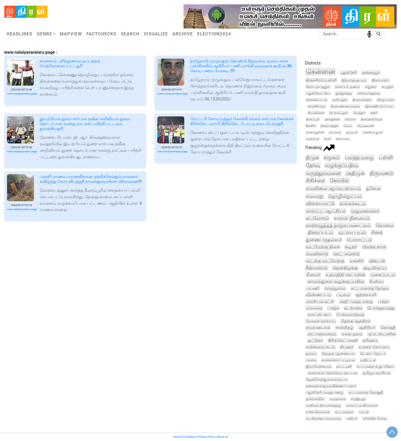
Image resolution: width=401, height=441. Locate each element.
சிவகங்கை (316, 113)
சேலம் (348, 126)
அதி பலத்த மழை (356, 301)
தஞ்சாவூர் (371, 72)
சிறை (377, 232)
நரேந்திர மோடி (375, 418)
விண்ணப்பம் (318, 294)
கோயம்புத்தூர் (318, 87)
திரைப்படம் (320, 232)
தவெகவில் (315, 399)
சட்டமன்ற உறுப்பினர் (375, 366)
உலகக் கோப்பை (374, 347)
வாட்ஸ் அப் (319, 314)
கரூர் (374, 113)
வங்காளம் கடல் (320, 347)
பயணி (312, 288)
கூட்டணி (344, 366)
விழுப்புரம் (386, 100)
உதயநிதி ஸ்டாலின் (345, 274)
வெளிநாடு (317, 254)
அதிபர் (352, 418)
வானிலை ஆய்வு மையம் (333, 188)
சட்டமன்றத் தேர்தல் (370, 288)
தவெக (373, 188)
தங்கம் (311, 353)
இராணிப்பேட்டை (379, 106)
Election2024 (214, 33)
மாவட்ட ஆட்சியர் (326, 211)
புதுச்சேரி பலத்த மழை (325, 392)
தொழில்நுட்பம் (345, 196)
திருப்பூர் (313, 119)
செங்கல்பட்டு (316, 100)
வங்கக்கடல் (352, 203)
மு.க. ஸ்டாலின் (382, 334)
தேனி (327, 139)
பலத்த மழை (359, 157)
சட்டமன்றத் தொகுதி (365, 392)
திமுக (312, 157)
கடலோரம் (317, 218)
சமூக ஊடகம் (318, 327)
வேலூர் (359, 113)
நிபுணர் (347, 347)
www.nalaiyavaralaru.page (22, 93)
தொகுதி (387, 327)
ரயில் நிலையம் (318, 412)
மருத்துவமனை (323, 173)
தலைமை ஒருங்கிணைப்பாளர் (331, 386)
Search (130, 33)
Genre (44, 33)
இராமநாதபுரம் (354, 80)
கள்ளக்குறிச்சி (315, 132)
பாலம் (311, 360)
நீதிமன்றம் (317, 268)
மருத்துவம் (335, 288)
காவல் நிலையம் (352, 218)
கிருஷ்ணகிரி (365, 126)
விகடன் (377, 261)
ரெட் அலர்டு (346, 254)
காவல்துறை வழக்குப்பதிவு (336, 281)
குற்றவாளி (366, 294)
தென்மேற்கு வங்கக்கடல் (327, 379)
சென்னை (320, 72)
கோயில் (339, 181)
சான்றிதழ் (344, 327)
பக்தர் (383, 301)
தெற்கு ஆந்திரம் (356, 321)
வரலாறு (314, 196)
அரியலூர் (339, 100)
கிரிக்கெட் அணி (343, 340)
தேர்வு (313, 165)
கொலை (385, 225)
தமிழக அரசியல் (377, 373)
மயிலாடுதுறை (368, 93)
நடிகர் (351, 247)
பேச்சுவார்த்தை (350, 314)
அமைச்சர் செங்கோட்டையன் (332, 373)
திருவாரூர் (380, 80)
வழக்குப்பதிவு (341, 165)
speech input (369, 33)
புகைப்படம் (383, 274)
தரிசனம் (370, 340)
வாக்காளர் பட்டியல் (338, 360)
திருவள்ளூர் (362, 100)
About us (222, 436)
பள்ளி (386, 157)
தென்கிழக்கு (345, 268)
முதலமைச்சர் (365, 211)
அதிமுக (355, 173)
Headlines (19, 33)
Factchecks (101, 33)
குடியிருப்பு (375, 268)
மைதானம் (337, 399)
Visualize (156, 33)
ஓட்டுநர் (315, 340)
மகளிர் (356, 261)
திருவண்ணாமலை (345, 106)
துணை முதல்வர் (324, 240)
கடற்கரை (353, 308)
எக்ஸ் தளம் (351, 334)
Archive (182, 33)
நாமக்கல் (335, 132)
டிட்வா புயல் (352, 232)
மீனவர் (313, 274)
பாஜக (333, 308)
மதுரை (370, 87)
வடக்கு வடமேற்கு (325, 261)
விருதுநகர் (332, 119)
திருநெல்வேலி (371, 119)
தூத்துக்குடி (343, 93)
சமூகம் (332, 157)
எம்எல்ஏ (314, 308)
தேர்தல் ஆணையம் (338, 353)
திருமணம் (381, 173)
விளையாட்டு (320, 203)
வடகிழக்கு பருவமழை (323, 418)
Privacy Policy (207, 436)
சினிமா (376, 281)
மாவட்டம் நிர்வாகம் (362, 405)
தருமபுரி (352, 132)
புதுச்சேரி (348, 72)
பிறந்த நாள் (374, 247)
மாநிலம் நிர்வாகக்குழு (323, 405)
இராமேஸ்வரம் (318, 366)
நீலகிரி (311, 126)
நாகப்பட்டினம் (347, 87)
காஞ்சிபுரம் (316, 106)
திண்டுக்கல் (342, 138)
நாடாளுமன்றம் (322, 334)
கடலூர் (387, 87)
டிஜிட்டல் (368, 360)
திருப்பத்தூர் (329, 126)
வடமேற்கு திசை (323, 247)
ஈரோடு (350, 119)
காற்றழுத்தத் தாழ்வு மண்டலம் (338, 225)
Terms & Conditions (184, 436)
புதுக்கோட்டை (318, 93)
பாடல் (364, 412)
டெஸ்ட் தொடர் (373, 353)
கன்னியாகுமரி (372, 132)
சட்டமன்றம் (344, 412)
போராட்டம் (359, 240)
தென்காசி (312, 139)
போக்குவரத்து (381, 308)
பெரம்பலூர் (338, 113)
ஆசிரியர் (366, 327)
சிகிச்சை (315, 181)
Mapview (71, 33)
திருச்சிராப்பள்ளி (321, 80)
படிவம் (343, 294)
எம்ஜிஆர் (358, 399)
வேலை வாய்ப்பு (321, 321)
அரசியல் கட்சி (320, 301)
